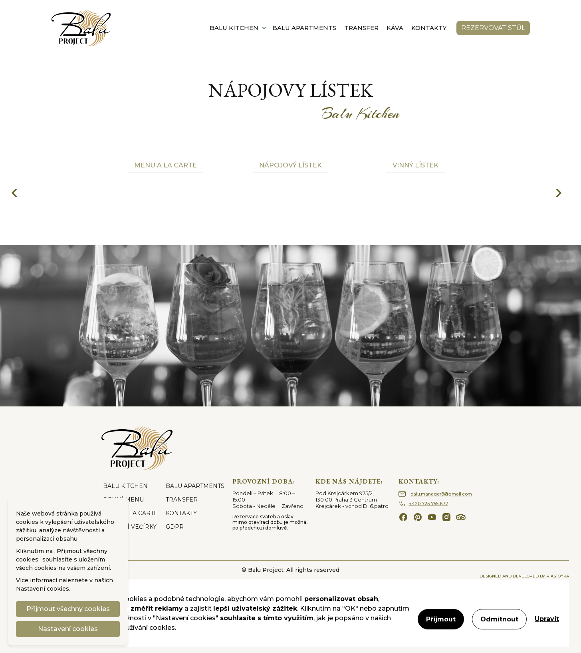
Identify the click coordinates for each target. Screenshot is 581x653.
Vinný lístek (415, 165)
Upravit (547, 619)
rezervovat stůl (493, 28)
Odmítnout (499, 619)
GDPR (175, 527)
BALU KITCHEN (125, 486)
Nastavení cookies (42, 588)
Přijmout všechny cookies (68, 609)
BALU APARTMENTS (304, 28)
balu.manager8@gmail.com (441, 494)
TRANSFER (361, 28)
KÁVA (395, 28)
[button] (238, 28)
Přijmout (441, 619)
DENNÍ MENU (123, 499)
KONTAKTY (428, 28)
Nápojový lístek (290, 165)
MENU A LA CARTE (130, 513)
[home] (81, 28)
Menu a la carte (165, 165)
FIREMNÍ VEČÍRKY (130, 527)
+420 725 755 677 (428, 503)
